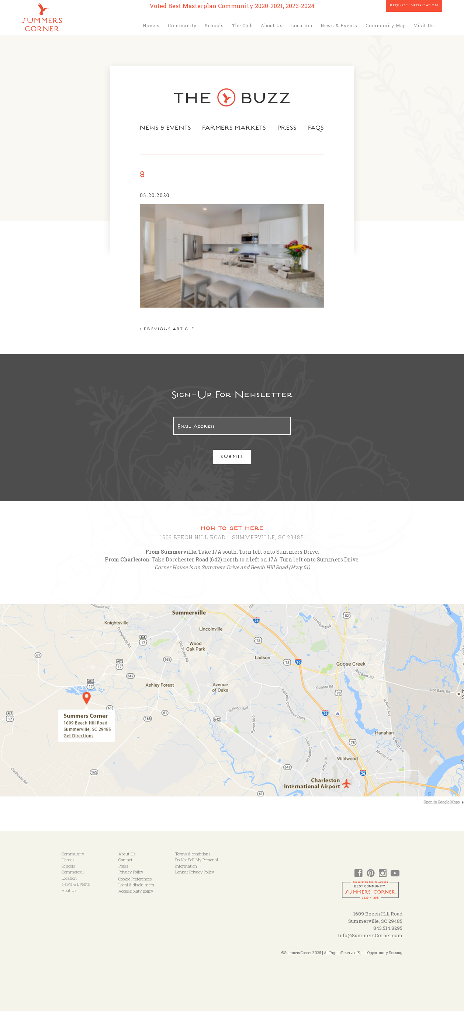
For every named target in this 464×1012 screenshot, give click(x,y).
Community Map (386, 25)
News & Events (339, 25)
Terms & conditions (193, 855)
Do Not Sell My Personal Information (196, 864)
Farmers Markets (234, 128)
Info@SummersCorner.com (370, 936)
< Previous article (166, 331)
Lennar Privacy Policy (194, 873)
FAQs (317, 128)
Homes (151, 25)
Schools (214, 25)
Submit (232, 458)
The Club (242, 25)
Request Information (414, 5)
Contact (125, 861)
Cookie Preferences (135, 880)
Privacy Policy (130, 873)
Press (288, 128)
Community (182, 25)
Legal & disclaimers (136, 886)
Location (301, 25)
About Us (272, 25)
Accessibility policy (135, 892)
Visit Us (424, 25)
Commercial (73, 873)
